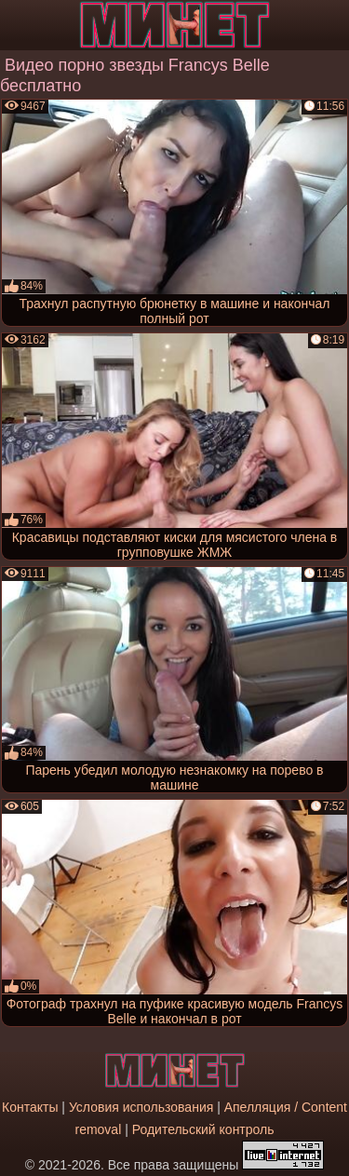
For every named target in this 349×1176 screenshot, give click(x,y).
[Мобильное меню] (17, 25)
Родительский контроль (203, 1129)
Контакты (30, 1107)
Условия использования (141, 1107)
